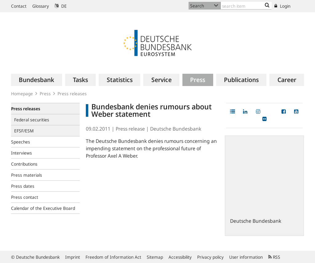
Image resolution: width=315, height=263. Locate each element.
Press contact (24, 197)
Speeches (20, 142)
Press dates (22, 186)
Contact (18, 6)
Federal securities (31, 120)
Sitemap (155, 257)
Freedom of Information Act (113, 257)
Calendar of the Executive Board (43, 208)
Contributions (24, 164)
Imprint (72, 257)
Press (45, 93)
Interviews (21, 153)
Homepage (22, 93)
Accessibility (180, 257)
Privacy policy (210, 257)
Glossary (40, 6)
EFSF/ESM (24, 131)
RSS (274, 257)
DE (61, 6)
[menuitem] (36, 80)
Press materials (26, 175)
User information (246, 257)
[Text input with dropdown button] (246, 6)
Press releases (72, 93)
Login (282, 6)
